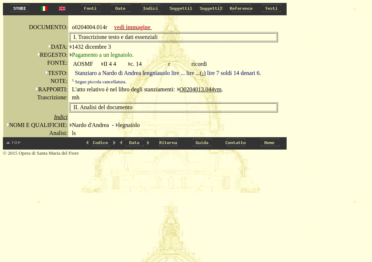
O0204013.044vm (200, 89)
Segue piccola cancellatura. (99, 81)
